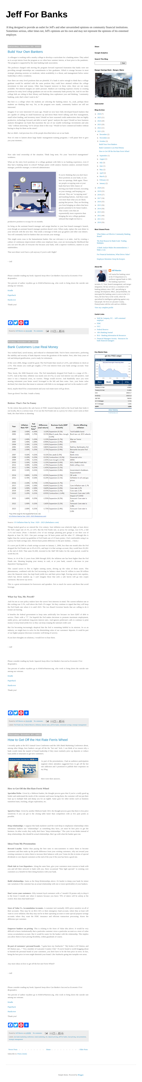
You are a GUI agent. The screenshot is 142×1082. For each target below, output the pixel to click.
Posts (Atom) (22, 1054)
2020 (99, 188)
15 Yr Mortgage (99, 401)
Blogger (80, 1075)
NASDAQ (97, 395)
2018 (99, 195)
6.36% (129, 404)
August (102, 159)
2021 (99, 131)
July (101, 163)
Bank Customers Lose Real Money (33, 347)
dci (46, 1037)
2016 (99, 202)
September (104, 156)
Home (48, 1049)
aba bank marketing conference (24, 1037)
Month (108, 382)
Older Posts (83, 1049)
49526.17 (128, 393)
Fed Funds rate (18, 725)
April (102, 173)
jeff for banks (55, 725)
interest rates (46, 725)
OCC (99, 326)
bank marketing (40, 1037)
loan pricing (72, 1037)
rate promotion (81, 1037)
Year (117, 382)
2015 (99, 205)
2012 (99, 216)
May (101, 170)
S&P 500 (97, 398)
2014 (99, 209)
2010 (99, 222)
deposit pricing (53, 1037)
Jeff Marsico (116, 270)
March (102, 176)
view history (113, 410)
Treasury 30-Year (100, 390)
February (103, 180)
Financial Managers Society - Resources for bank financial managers (112, 340)
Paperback (12, 295)
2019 (99, 191)
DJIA (96, 393)
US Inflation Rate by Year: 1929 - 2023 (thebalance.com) (36, 522)
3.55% (129, 406)
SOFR (97, 406)
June (101, 166)
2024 (99, 121)
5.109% (129, 390)
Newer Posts (12, 1049)
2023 (99, 124)
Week (99, 382)
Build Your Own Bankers (25, 52)
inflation (38, 725)
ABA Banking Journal (105, 332)
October (103, 141)
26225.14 (128, 395)
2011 (99, 219)
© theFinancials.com (113, 412)
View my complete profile (104, 308)
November (104, 138)
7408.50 (129, 398)
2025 (99, 117)
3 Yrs (127, 382)
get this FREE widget (113, 356)
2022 (99, 128)
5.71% (129, 401)
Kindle (10, 290)
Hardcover (12, 300)
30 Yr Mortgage (99, 404)
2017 (99, 198)
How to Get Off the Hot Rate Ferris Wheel (38, 740)
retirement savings (66, 725)
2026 (99, 114)
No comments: (39, 331)
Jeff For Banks (37, 14)
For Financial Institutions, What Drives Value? (113, 254)
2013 (99, 212)
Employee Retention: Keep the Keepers (111, 259)
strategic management (79, 725)
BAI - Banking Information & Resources (111, 335)
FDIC (99, 323)
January (102, 183)
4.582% (129, 387)
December (103, 134)
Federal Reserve (29, 725)
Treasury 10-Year (100, 387)
